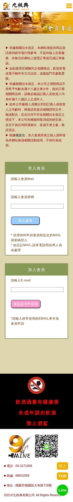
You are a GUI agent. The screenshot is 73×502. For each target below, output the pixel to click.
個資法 (20, 135)
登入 (62, 466)
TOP (63, 476)
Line (62, 490)
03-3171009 (23, 466)
